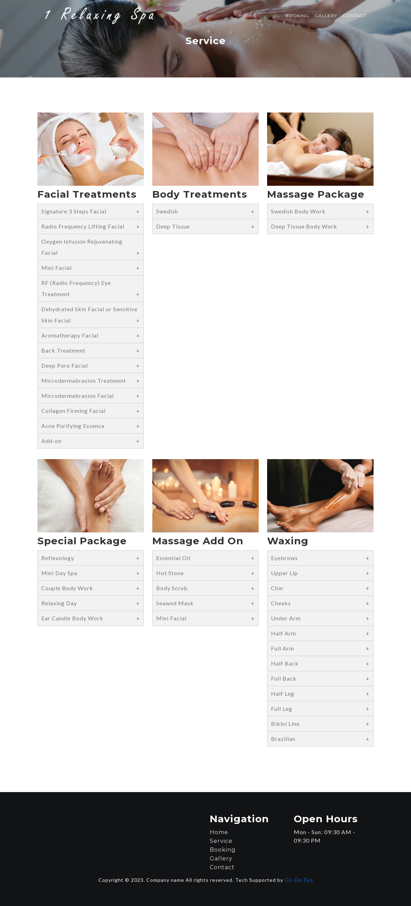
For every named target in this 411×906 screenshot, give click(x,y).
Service (269, 15)
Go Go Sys (299, 880)
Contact (355, 15)
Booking (297, 15)
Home (245, 15)
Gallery (326, 15)
